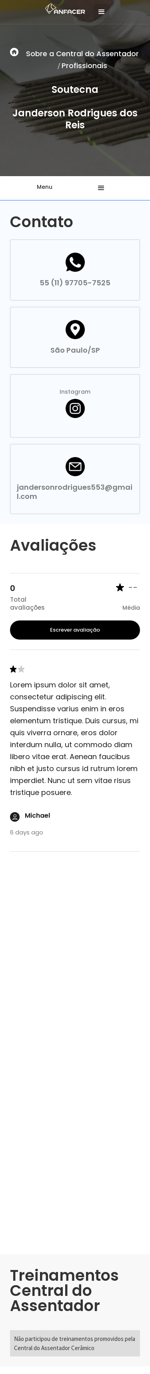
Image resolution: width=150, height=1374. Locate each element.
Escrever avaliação (75, 630)
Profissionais (84, 66)
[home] (63, 8)
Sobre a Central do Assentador (82, 54)
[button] (102, 12)
